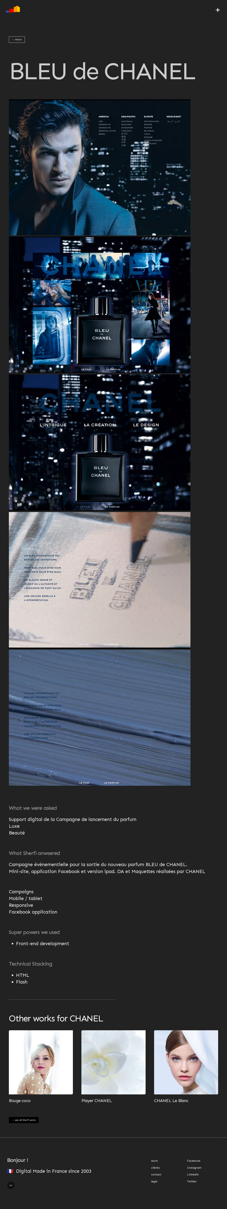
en (11, 1185)
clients (155, 1167)
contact (156, 1174)
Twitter (192, 1181)
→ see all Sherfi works (24, 1120)
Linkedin (193, 1174)
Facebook (193, 1160)
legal (154, 1181)
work (154, 1160)
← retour (17, 39)
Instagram (194, 1167)
